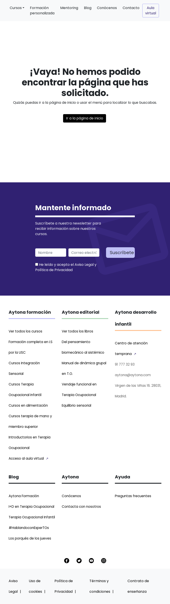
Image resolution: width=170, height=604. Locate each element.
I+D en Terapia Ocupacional (31, 506)
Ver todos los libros (77, 331)
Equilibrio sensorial (76, 405)
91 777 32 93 (125, 364)
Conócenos (107, 7)
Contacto (131, 7)
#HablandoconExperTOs (29, 527)
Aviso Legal (84, 264)
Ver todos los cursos (25, 331)
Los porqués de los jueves (30, 538)
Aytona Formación (24, 496)
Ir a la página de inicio (84, 118)
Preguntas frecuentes (133, 496)
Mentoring (69, 7)
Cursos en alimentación (28, 405)
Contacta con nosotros (81, 506)
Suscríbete (122, 252)
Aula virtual (150, 10)
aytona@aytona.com (133, 375)
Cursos (16, 7)
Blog (87, 7)
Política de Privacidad (54, 269)
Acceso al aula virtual (26, 458)
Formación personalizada (42, 10)
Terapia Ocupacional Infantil (32, 517)
